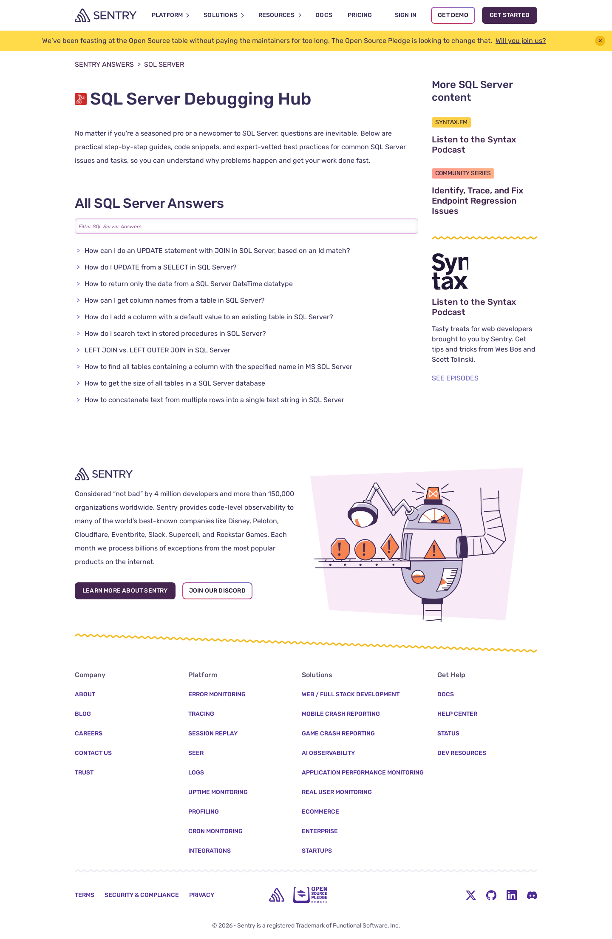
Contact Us (93, 753)
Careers (88, 733)
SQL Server (164, 64)
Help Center (457, 714)
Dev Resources (461, 753)
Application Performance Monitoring (363, 772)
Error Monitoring (217, 694)
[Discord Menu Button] (532, 895)
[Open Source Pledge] (310, 895)
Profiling (203, 811)
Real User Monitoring (337, 792)
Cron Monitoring (215, 831)
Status (448, 733)
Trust (84, 772)
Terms (84, 895)
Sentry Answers (108, 64)
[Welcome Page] (105, 15)
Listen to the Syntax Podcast (484, 144)
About (85, 694)
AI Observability (328, 753)
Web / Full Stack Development (351, 694)
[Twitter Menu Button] (471, 895)
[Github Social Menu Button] (491, 895)
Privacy (201, 895)
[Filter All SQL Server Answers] (246, 226)
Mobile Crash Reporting (341, 714)
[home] (276, 895)
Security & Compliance (142, 895)
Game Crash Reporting (338, 733)
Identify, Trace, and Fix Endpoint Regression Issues (484, 200)
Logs (196, 772)
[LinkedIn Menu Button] (512, 895)
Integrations (209, 850)
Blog (83, 714)
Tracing (201, 714)
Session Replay (213, 733)
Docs (445, 694)
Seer (196, 753)
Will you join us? (521, 41)
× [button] (600, 41)
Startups (317, 850)
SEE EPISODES (455, 378)
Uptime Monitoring (218, 792)
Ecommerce (320, 811)
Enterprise (320, 831)
